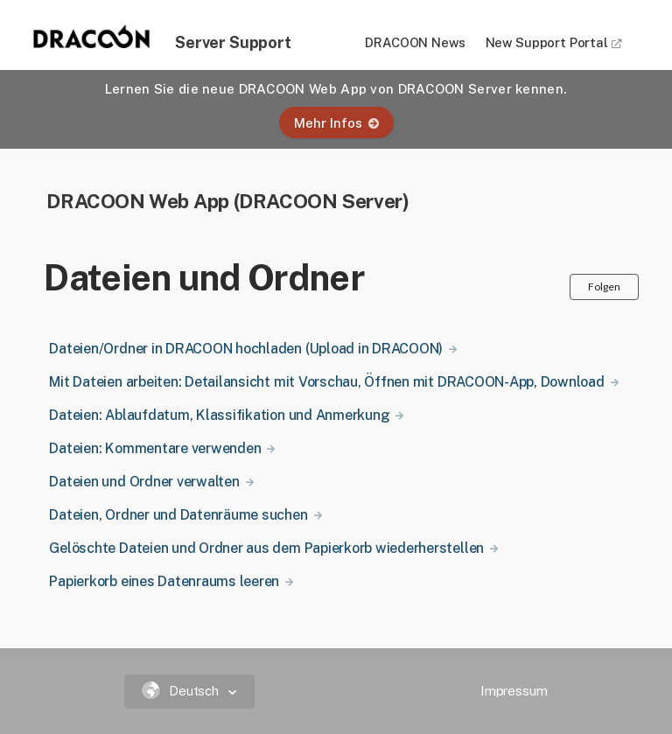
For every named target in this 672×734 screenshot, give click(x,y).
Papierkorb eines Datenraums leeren (164, 581)
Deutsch (182, 690)
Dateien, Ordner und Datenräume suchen (178, 515)
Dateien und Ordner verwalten (144, 481)
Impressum (514, 690)
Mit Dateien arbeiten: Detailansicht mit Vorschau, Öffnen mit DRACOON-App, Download (326, 382)
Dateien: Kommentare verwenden (155, 448)
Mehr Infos (336, 122)
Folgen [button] (604, 286)
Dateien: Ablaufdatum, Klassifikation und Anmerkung (219, 415)
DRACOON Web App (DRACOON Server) (227, 201)
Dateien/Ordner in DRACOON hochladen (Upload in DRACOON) (246, 348)
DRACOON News (415, 42)
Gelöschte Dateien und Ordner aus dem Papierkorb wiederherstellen (266, 548)
